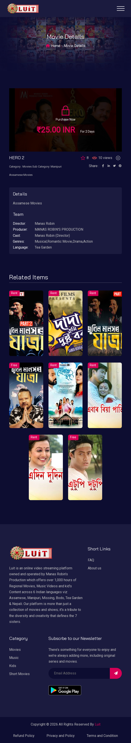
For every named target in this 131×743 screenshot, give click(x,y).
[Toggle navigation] (120, 8)
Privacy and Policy (61, 736)
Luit (97, 724)
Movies (15, 650)
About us (94, 568)
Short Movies (19, 674)
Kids (12, 666)
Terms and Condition (102, 736)
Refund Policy (23, 736)
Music (14, 658)
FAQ (91, 560)
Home (55, 46)
